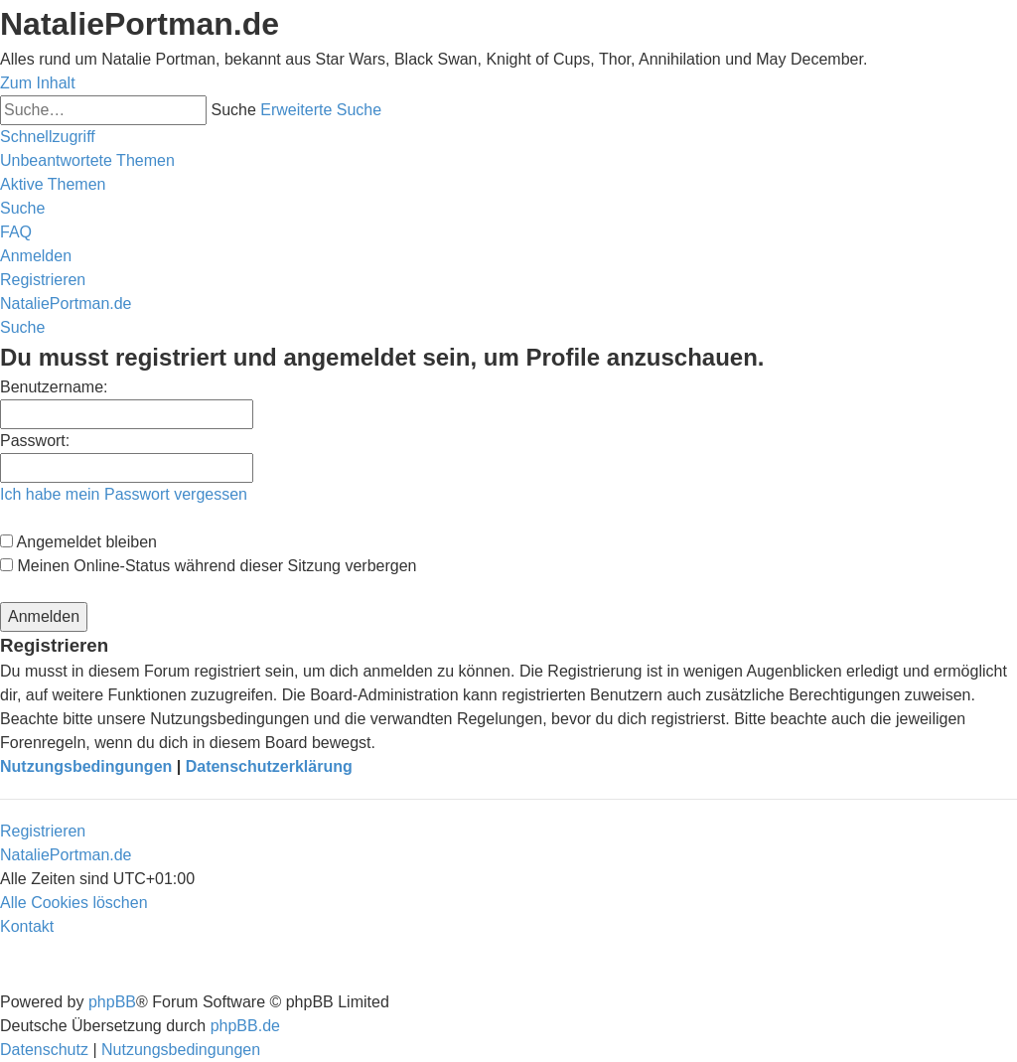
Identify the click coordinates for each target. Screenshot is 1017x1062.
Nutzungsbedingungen (86, 766)
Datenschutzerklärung (269, 766)
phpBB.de (245, 1025)
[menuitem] (87, 160)
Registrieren (42, 831)
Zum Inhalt (37, 83)
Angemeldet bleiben (78, 541)
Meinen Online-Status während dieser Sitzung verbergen (208, 565)
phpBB (112, 1001)
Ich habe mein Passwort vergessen (123, 494)
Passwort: (35, 440)
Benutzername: (54, 387)
